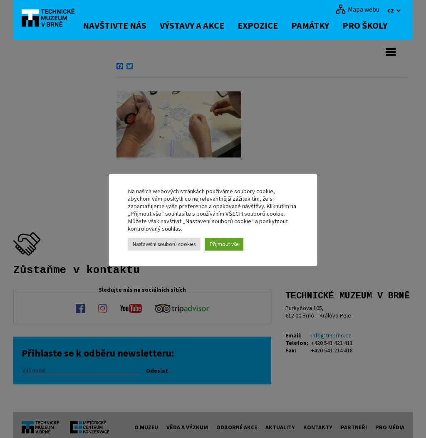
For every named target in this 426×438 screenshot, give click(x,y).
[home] (52, 18)
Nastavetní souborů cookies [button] (164, 244)
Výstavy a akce (200, 25)
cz (391, 10)
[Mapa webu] (357, 9)
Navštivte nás (123, 25)
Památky (319, 25)
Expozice (266, 25)
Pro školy (373, 25)
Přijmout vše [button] (224, 244)
